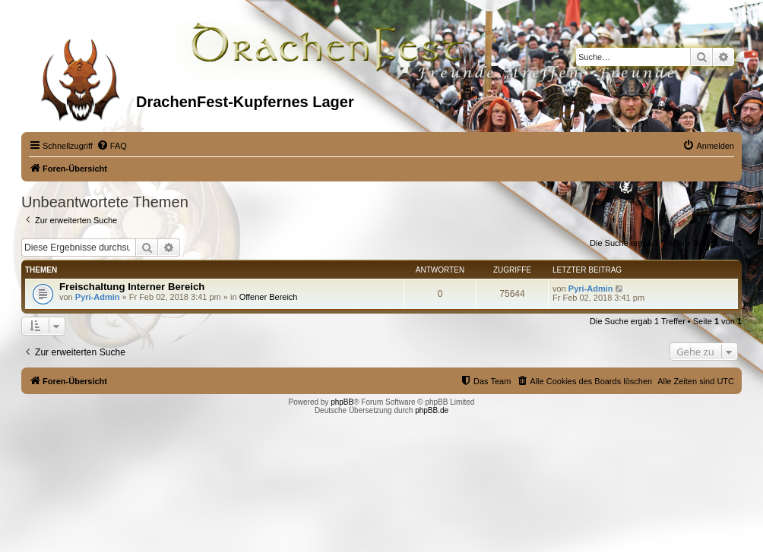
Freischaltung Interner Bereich (131, 286)
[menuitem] (112, 146)
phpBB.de (431, 410)
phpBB (342, 402)
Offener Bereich (268, 296)
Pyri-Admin (97, 296)
